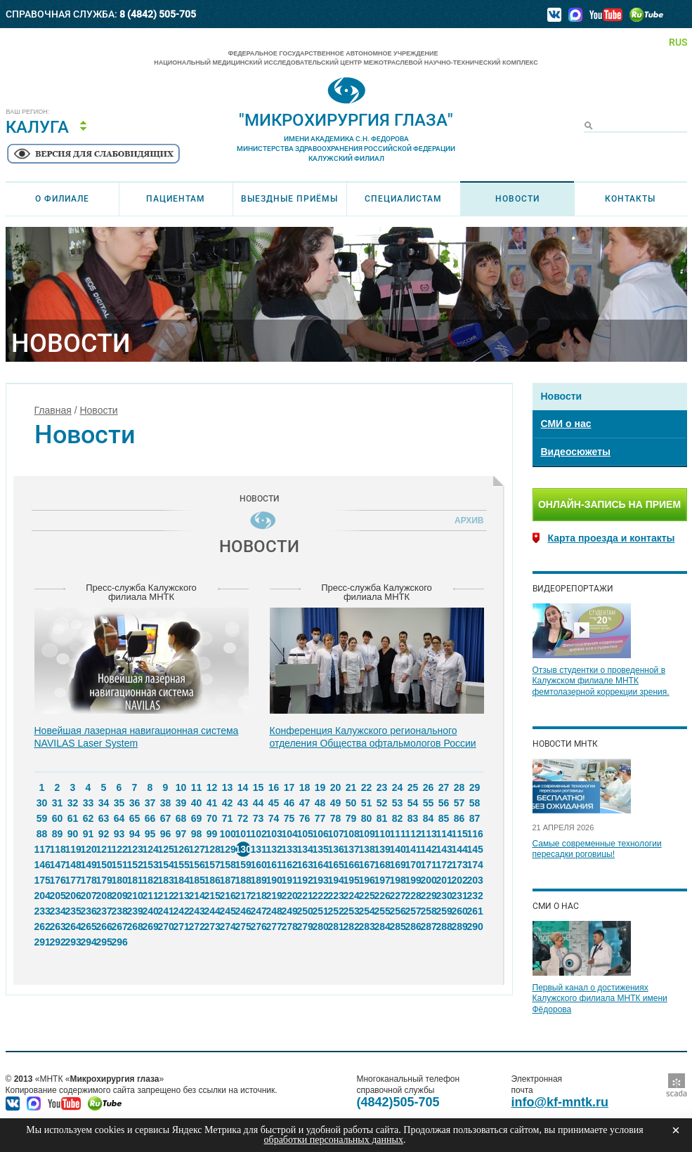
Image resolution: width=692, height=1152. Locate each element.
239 (135, 911)
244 (212, 911)
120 (88, 849)
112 (413, 833)
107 (336, 833)
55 (428, 803)
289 (459, 926)
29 (475, 787)
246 (243, 911)
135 (320, 849)
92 (104, 833)
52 (382, 803)
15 (258, 787)
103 (274, 833)
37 (150, 803)
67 (165, 818)
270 (166, 926)
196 (366, 880)
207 (88, 895)
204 (42, 895)
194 (336, 880)
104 (289, 833)
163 (305, 864)
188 (243, 880)
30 (42, 803)
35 (119, 803)
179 (104, 880)
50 (351, 803)
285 (397, 926)
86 (459, 818)
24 (397, 787)
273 (212, 926)
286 (413, 926)
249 (289, 911)
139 (382, 849)
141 (413, 849)
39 (181, 803)
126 (181, 849)
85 (444, 818)
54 (413, 803)
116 (475, 833)
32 (73, 803)
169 (397, 864)
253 (351, 911)
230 (444, 895)
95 (150, 833)
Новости (517, 199)
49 (335, 803)
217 (243, 895)
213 (181, 895)
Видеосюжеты (576, 451)
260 (459, 911)
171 (428, 864)
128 (212, 849)
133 (289, 849)
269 (150, 926)
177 (73, 880)
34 (104, 803)
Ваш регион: (28, 112)
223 (336, 895)
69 (196, 818)
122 (119, 849)
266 (104, 926)
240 (150, 911)
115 (459, 833)
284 (382, 926)
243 (196, 911)
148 (73, 864)
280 (320, 926)
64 (119, 818)
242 (181, 911)
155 (181, 864)
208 (104, 895)
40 (196, 803)
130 (243, 849)
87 (475, 818)
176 (57, 880)
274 (227, 926)
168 (382, 864)
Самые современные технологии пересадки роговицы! (597, 849)
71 (227, 818)
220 (289, 895)
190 (274, 880)
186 (212, 880)
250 (305, 911)
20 (335, 787)
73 (258, 818)
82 (397, 818)
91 (88, 833)
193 (320, 880)
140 (397, 849)
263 (57, 926)
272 (196, 926)
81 (382, 818)
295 (104, 942)
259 (444, 911)
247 (258, 911)
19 (320, 787)
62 (88, 818)
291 (42, 942)
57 (459, 803)
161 (274, 864)
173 (459, 864)
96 (165, 833)
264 (73, 926)
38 (165, 803)
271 (181, 926)
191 (289, 880)
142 (428, 849)
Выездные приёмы (289, 199)
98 (196, 833)
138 (366, 849)
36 (135, 803)
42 (227, 803)
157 (212, 864)
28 (459, 787)
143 (444, 849)
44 (258, 803)
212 (166, 895)
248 (274, 911)
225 (366, 895)
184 (181, 880)
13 (227, 787)
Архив (466, 520)
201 (444, 880)
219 (274, 895)
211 (150, 895)
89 (57, 833)
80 (366, 818)
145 (475, 849)
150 (104, 864)
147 (57, 864)
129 (227, 849)
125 (166, 849)
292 (57, 942)
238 (119, 911)
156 (196, 864)
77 (320, 818)
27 (444, 787)
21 (351, 787)
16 (274, 787)
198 (397, 880)
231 (459, 895)
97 (181, 833)
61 (73, 818)
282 (351, 926)
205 (57, 895)
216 (227, 895)
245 (227, 911)
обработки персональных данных (333, 1139)
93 (119, 833)
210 (135, 895)
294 (88, 942)
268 (135, 926)
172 (444, 864)
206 (73, 895)
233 (42, 911)
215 (212, 895)
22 (366, 787)
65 (135, 818)
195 (351, 880)
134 (305, 849)
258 (428, 911)
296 (119, 942)
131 (258, 849)
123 (135, 849)
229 (428, 895)
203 (475, 880)
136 (336, 849)
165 (336, 864)
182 (150, 880)
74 (274, 818)
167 (366, 864)
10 (181, 787)
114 (444, 833)
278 (289, 926)
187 (227, 880)
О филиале (62, 199)
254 (366, 911)
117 (42, 849)
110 (382, 833)
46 (289, 803)
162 (289, 864)
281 (336, 926)
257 (413, 911)
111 (397, 833)
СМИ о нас (566, 423)
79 (351, 818)
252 (336, 911)
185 (196, 880)
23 (382, 787)
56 (444, 803)
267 (119, 926)
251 (320, 911)
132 (274, 849)
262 (42, 926)
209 (119, 895)
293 (73, 942)
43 (243, 803)
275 (243, 926)
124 (150, 849)
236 (88, 911)
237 (104, 911)
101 (243, 833)
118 (57, 849)
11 (196, 787)
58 (475, 803)
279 (305, 926)
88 (42, 833)
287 (428, 926)
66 (150, 818)
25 (413, 787)
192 (305, 880)
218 (258, 895)
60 (57, 818)
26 (428, 787)
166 (351, 864)
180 (119, 880)
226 (382, 895)
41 (212, 803)
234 (57, 911)
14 (243, 787)
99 (212, 833)
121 (104, 849)
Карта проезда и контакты (611, 538)
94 (135, 833)
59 (42, 818)
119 (73, 849)
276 (258, 926)
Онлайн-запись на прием (609, 504)
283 (366, 926)
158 (227, 864)
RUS (678, 42)
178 (88, 880)
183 (166, 880)
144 (459, 849)
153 (150, 864)
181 (135, 880)
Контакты (630, 199)
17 (289, 787)
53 (397, 803)
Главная (53, 410)
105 (305, 833)
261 (475, 911)
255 (382, 911)
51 (366, 803)
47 (305, 803)
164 (320, 864)
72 (243, 818)
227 (397, 895)
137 (351, 849)
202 (459, 880)
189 (258, 880)
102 (258, 833)
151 (119, 864)
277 (274, 926)
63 (104, 818)
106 (320, 833)
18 (305, 787)
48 (320, 803)
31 (57, 803)
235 (73, 911)
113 (428, 833)
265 (88, 926)
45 (274, 803)
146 (42, 864)
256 (397, 911)
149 (88, 864)
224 (351, 895)
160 (258, 864)
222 (320, 895)
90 (73, 833)
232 (475, 895)
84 (428, 818)
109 (366, 833)
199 (413, 880)
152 (135, 864)
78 (335, 818)
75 (289, 818)
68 (181, 818)
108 (351, 833)
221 (305, 895)
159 (243, 864)
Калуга (37, 127)
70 (212, 818)
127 (196, 849)
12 (212, 787)
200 (428, 880)
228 (413, 895)
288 (444, 926)
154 (166, 864)
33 (88, 803)
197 (382, 880)
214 (196, 895)
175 (42, 880)
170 (413, 864)
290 (475, 926)
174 (475, 864)
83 (413, 818)
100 (227, 833)
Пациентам (175, 199)
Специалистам (403, 199)
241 (166, 911)
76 (305, 818)
